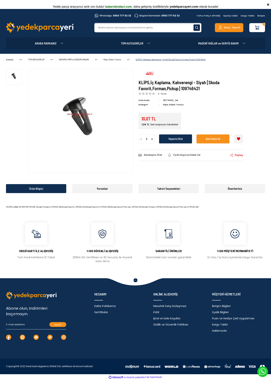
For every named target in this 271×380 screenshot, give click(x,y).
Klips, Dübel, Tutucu (173, 104)
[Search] (147, 27)
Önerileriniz (235, 188)
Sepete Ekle (175, 138)
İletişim (261, 15)
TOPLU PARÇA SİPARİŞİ (208, 15)
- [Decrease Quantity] (141, 138)
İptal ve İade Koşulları (166, 318)
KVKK (156, 312)
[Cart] (257, 27)
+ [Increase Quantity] (152, 138)
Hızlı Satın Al (213, 138)
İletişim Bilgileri (221, 306)
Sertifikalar (101, 312)
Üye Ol (236, 27)
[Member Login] (224, 27)
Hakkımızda (219, 331)
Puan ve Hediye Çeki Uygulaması (233, 318)
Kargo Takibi (247, 15)
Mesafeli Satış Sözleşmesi (169, 306)
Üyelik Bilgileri (220, 312)
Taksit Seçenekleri (168, 188)
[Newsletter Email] (36, 324)
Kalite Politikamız (105, 306)
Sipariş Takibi (230, 15)
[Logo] (39, 27)
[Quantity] (146, 138)
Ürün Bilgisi (36, 188)
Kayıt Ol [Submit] (58, 324)
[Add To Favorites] (238, 138)
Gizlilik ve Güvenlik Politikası (170, 324)
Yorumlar (102, 188)
